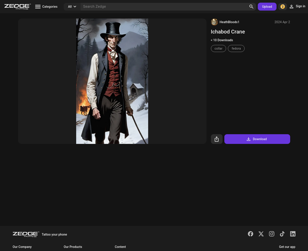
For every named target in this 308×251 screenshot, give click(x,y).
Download (256, 139)
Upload (267, 6)
